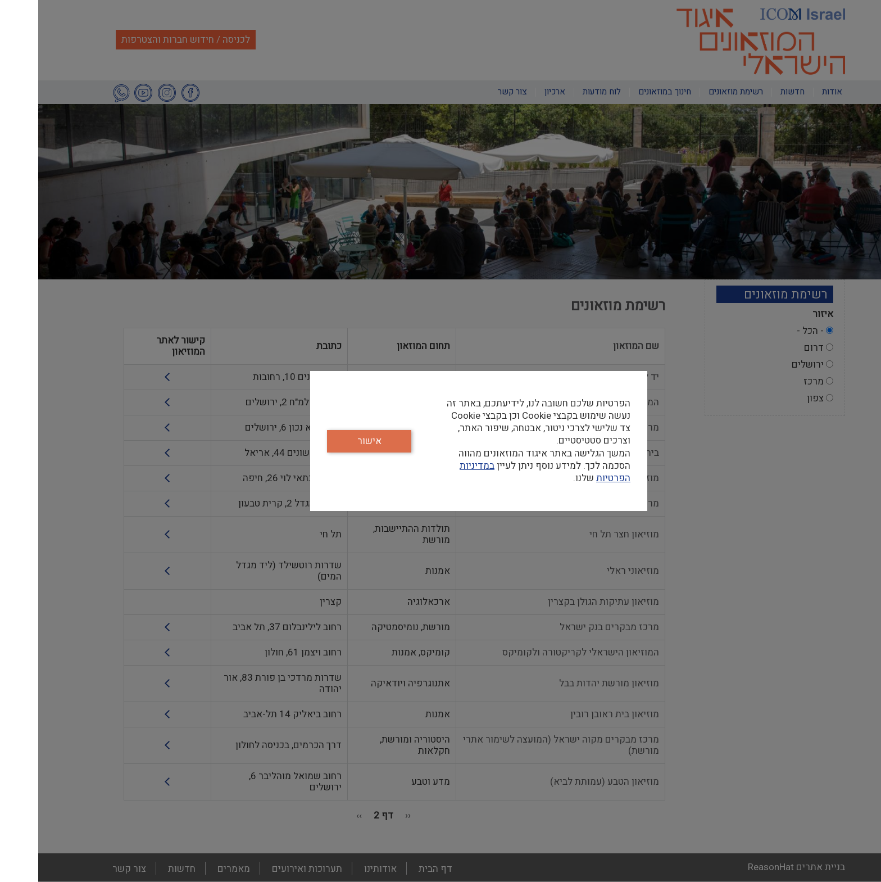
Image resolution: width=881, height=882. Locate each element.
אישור (331, 441)
